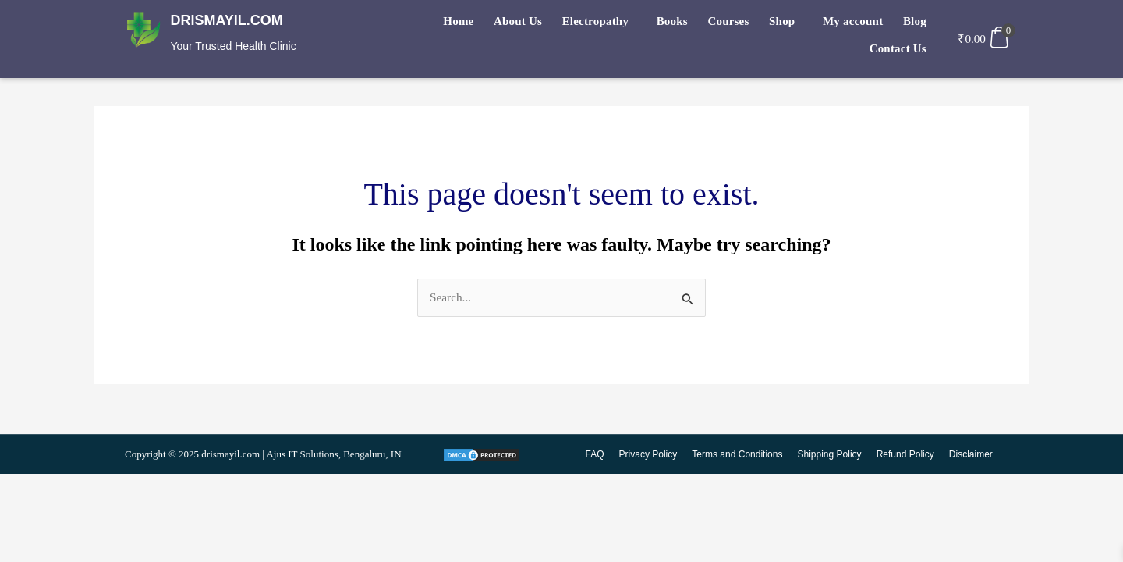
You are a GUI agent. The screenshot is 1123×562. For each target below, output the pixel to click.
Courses (671, 24)
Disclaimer (971, 455)
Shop (720, 24)
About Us (473, 24)
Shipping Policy (831, 455)
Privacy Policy (652, 455)
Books (618, 24)
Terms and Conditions (740, 455)
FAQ (599, 455)
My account (786, 24)
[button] (550, 24)
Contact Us (899, 24)
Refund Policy (906, 455)
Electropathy (546, 24)
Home (418, 24)
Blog (844, 24)
